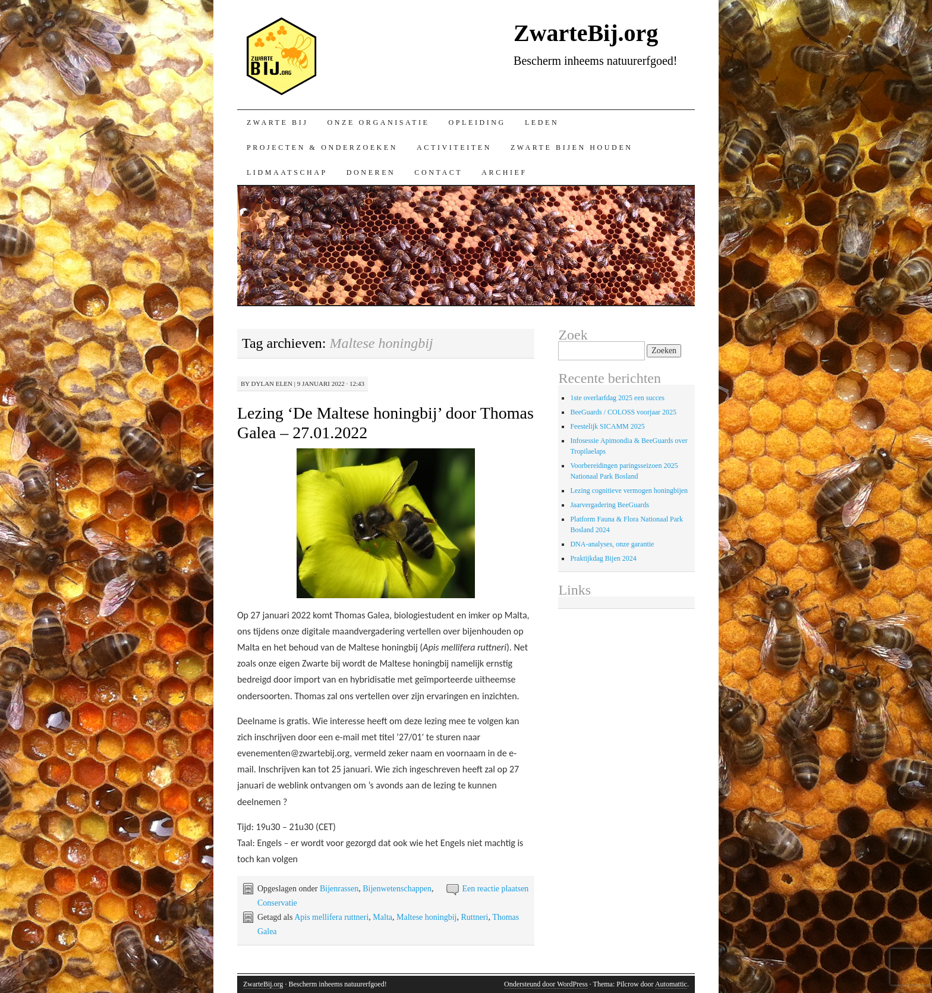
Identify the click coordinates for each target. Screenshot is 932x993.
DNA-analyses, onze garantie (612, 544)
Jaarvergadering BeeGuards (609, 505)
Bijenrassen (339, 888)
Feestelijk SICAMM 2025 (607, 426)
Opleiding (476, 122)
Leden (542, 122)
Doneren (371, 172)
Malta (382, 917)
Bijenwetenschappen (397, 888)
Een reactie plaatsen (495, 888)
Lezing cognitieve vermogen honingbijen (629, 490)
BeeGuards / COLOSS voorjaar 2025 (623, 412)
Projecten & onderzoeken (322, 147)
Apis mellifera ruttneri (331, 917)
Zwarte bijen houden (572, 147)
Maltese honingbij (426, 917)
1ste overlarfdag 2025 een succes (617, 398)
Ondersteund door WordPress (546, 984)
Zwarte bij (277, 122)
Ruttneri (475, 917)
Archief (504, 172)
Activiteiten (454, 147)
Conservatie (277, 902)
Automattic (671, 984)
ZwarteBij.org (280, 55)
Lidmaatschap (287, 172)
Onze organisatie (379, 122)
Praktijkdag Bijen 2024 (603, 558)
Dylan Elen (271, 383)
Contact (438, 172)
